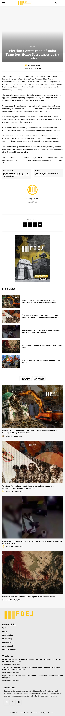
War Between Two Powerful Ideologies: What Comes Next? (28, 597)
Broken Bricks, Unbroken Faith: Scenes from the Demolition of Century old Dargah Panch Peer (40, 301)
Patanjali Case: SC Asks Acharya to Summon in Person (47, 174)
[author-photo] (3, 436)
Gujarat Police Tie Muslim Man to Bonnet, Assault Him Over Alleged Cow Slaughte (41, 331)
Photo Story (7, 664)
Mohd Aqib (9, 436)
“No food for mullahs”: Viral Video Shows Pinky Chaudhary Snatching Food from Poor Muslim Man (41, 316)
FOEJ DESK (35, 65)
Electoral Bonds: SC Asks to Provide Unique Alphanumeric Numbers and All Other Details (16, 175)
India (32, 46)
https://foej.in (32, 202)
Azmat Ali (9, 600)
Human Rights (7, 672)
